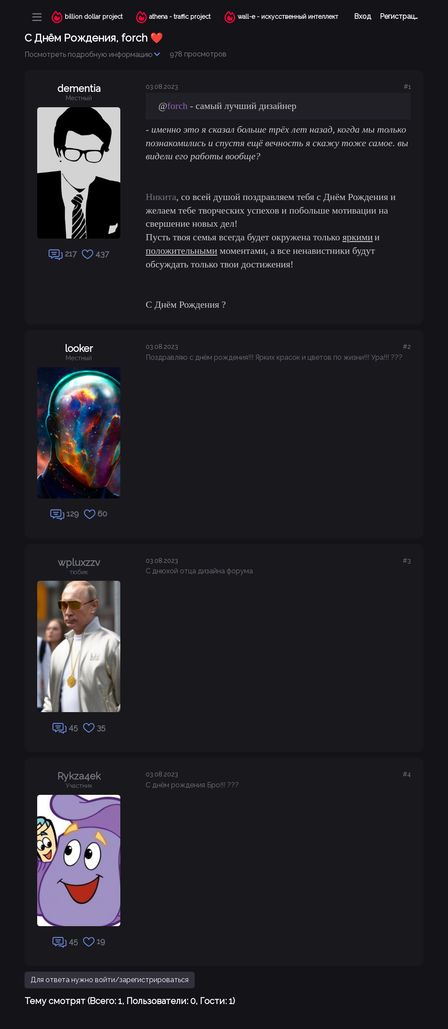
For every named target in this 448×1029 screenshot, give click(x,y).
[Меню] (37, 17)
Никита (161, 196)
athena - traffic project (179, 16)
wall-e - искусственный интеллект (288, 16)
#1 (407, 86)
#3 (407, 560)
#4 (407, 774)
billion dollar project (93, 16)
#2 (407, 346)
